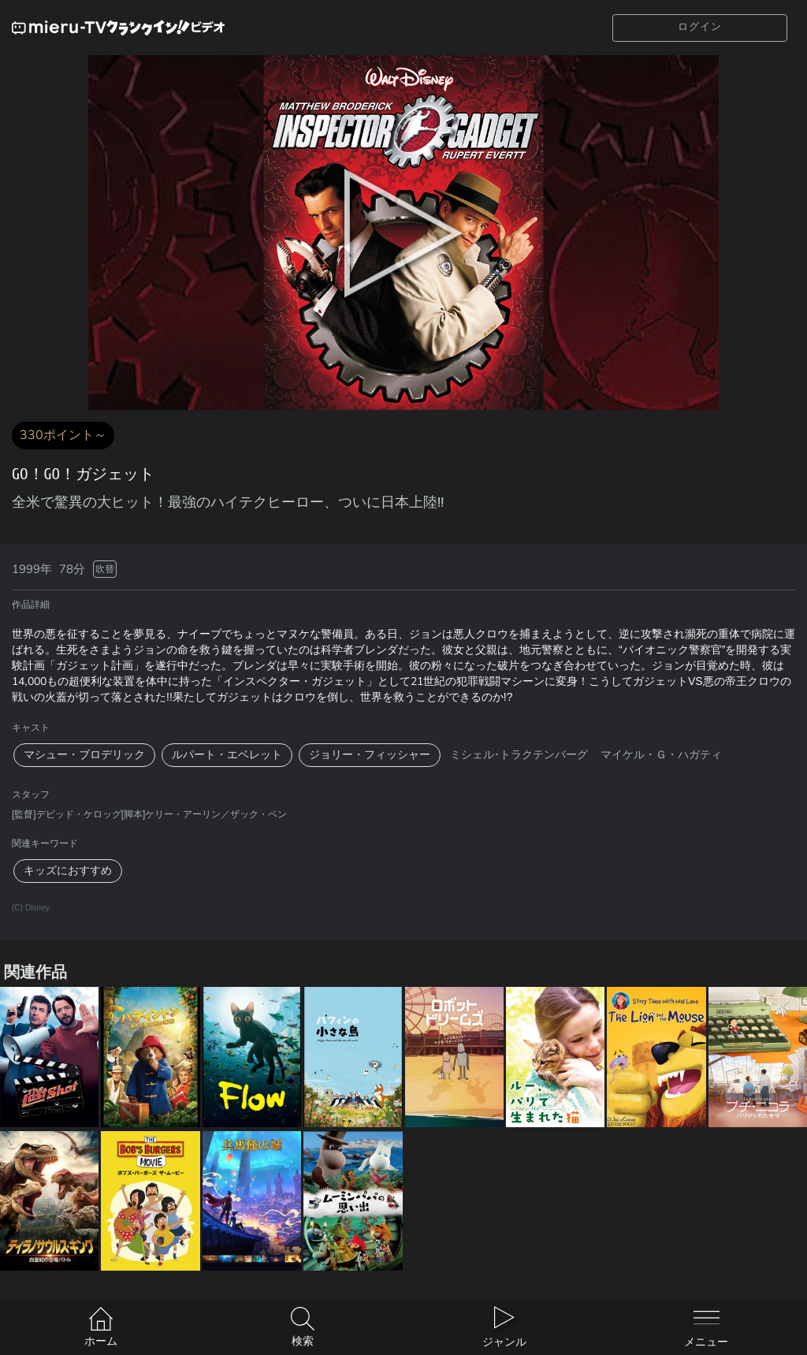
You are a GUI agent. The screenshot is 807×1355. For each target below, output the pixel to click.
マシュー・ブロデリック (84, 754)
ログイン (700, 27)
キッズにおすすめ (68, 870)
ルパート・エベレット (227, 754)
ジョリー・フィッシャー (369, 754)
